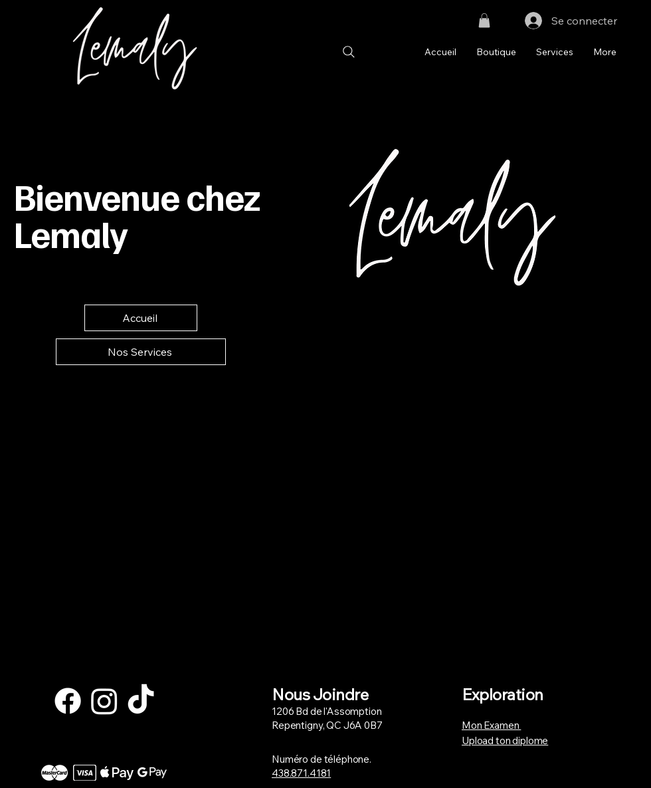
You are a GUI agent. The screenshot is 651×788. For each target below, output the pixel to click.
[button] (484, 20)
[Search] (349, 52)
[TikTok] (141, 701)
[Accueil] (140, 318)
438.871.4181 (301, 773)
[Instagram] (104, 701)
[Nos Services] (141, 351)
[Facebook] (67, 701)
